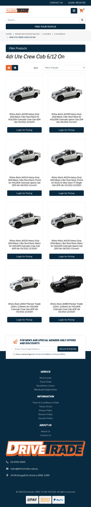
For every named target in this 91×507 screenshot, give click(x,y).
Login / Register (76, 2)
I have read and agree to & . (39, 354)
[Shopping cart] (81, 10)
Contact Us (45, 435)
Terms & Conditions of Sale (45, 402)
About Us (45, 431)
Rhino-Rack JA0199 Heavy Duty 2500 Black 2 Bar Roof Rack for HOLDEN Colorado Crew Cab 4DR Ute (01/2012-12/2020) (24, 118)
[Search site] (82, 20)
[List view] (15, 67)
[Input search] (42, 20)
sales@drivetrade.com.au (24, 468)
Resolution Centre (46, 385)
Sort (36, 67)
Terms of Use (45, 406)
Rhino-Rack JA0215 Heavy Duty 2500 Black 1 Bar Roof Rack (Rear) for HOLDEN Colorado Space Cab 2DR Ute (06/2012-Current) (66, 244)
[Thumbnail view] (9, 67)
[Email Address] (35, 349)
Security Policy (45, 418)
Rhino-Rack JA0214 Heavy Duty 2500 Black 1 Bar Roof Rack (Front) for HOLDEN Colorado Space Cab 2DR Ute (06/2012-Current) (24, 181)
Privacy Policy (59, 354)
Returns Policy (45, 414)
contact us (56, 2)
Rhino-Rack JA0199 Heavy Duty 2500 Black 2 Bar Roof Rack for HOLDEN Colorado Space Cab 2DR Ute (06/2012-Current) (66, 118)
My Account (46, 377)
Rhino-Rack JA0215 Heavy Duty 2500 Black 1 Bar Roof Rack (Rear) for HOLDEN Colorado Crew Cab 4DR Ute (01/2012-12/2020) (24, 244)
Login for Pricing (24, 130)
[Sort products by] (64, 67)
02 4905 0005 (17, 461)
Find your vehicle (45, 26)
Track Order (46, 381)
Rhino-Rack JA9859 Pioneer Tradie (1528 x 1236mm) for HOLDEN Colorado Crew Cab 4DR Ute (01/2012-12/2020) (66, 308)
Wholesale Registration (45, 389)
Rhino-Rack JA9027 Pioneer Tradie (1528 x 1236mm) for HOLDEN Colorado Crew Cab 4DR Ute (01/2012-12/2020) (24, 308)
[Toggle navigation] (74, 10)
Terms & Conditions (44, 354)
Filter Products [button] (18, 48)
